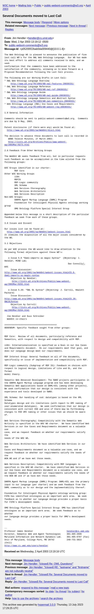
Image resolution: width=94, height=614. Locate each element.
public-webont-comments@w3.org (63, 5)
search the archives (52, 598)
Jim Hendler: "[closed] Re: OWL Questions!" (48, 563)
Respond (47, 22)
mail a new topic (60, 587)
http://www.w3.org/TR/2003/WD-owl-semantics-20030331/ (43, 101)
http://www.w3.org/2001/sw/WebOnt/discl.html (33, 130)
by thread (61, 591)
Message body (31, 22)
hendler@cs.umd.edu (40, 38)
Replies (9, 29)
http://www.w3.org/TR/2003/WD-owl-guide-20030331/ (40, 95)
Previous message (57, 25)
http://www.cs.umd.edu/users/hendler (26, 545)
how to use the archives (25, 598)
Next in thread (78, 25)
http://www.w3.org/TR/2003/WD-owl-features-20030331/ (42, 83)
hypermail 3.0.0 (46, 604)
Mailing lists (24, 5)
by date (49, 591)
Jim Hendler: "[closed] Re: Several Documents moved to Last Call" (51, 581)
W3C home (9, 5)
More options (61, 22)
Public (37, 5)
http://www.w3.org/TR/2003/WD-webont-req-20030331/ (41, 107)
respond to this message (35, 587)
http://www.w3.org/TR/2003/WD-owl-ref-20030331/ (39, 89)
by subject (74, 591)
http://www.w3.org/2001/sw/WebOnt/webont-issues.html (39, 231)
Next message (37, 25)
